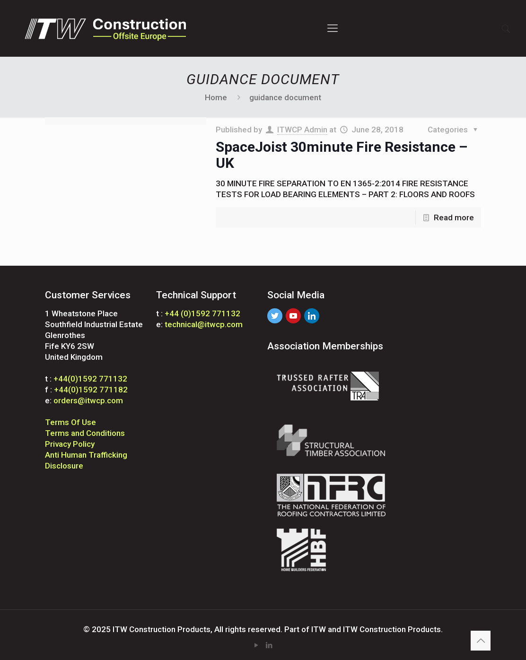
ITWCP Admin (302, 129)
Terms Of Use (70, 422)
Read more (454, 217)
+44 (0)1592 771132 (202, 313)
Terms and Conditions (85, 433)
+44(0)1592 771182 (91, 389)
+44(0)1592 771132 (90, 378)
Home (216, 97)
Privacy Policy (70, 444)
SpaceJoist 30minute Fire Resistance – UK (341, 155)
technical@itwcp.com (204, 324)
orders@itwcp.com (88, 400)
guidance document (285, 97)
